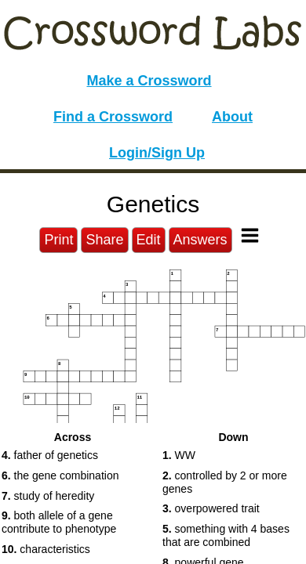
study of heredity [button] (48, 496)
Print (58, 240)
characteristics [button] (46, 549)
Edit (149, 240)
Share (104, 240)
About (232, 117)
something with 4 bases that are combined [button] (226, 535)
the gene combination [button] (60, 475)
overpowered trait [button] (211, 508)
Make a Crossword (148, 81)
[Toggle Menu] (250, 235)
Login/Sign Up (157, 153)
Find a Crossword (113, 117)
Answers (200, 240)
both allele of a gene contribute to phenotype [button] (59, 522)
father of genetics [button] (50, 455)
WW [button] (178, 455)
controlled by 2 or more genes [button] (224, 482)
